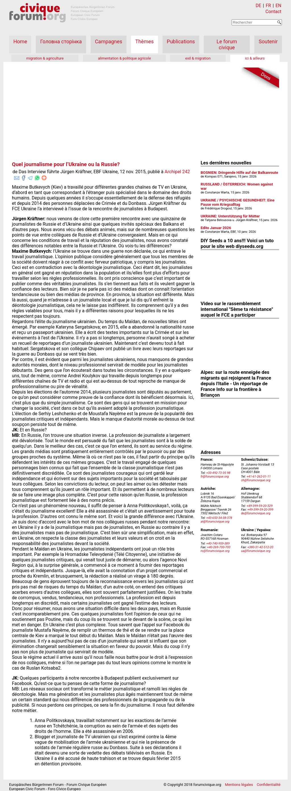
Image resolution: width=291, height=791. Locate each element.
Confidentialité (268, 784)
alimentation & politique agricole (124, 58)
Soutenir (268, 41)
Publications (181, 41)
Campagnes (108, 41)
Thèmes (144, 41)
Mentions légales (239, 784)
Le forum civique (227, 44)
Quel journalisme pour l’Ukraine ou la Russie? (66, 164)
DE (258, 5)
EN (278, 5)
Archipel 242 (177, 171)
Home (20, 41)
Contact (273, 11)
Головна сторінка (61, 41)
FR (268, 5)
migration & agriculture (44, 58)
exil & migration (198, 58)
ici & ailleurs (255, 58)
